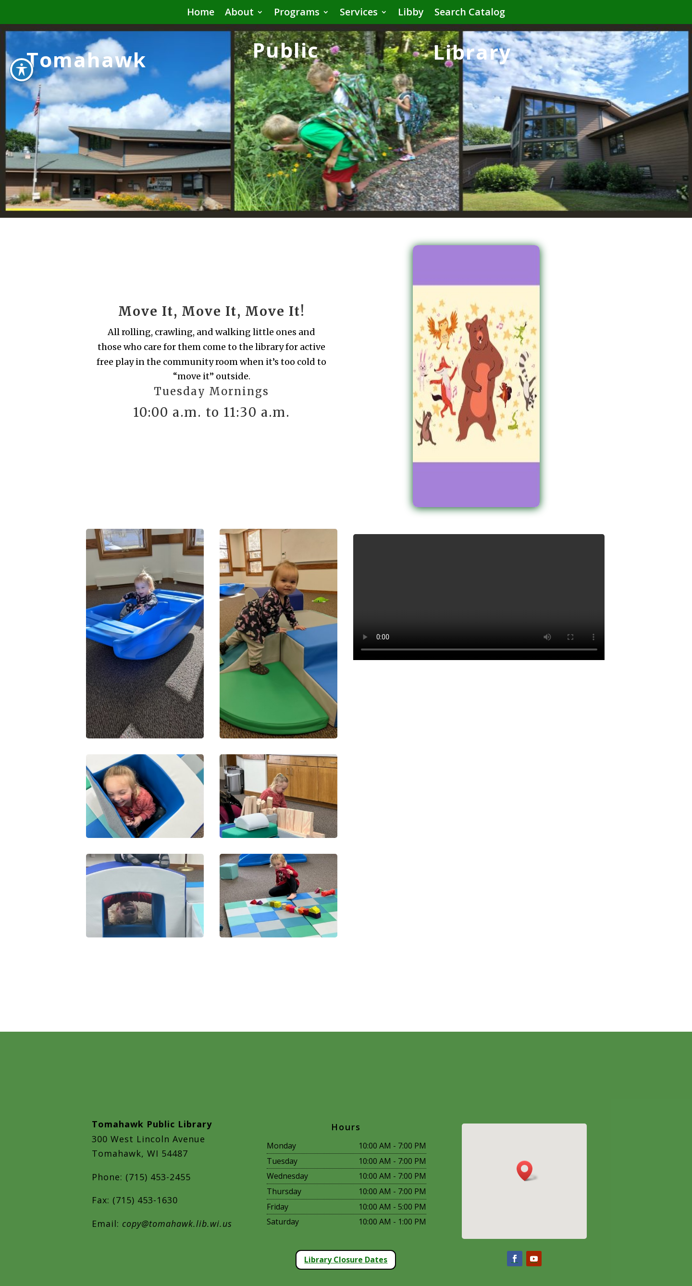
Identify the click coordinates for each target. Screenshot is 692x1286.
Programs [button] (297, 13)
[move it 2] (279, 735)
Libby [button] (411, 13)
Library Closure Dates (345, 1259)
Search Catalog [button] (469, 13)
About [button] (239, 13)
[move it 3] (145, 834)
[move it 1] (145, 735)
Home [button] (200, 13)
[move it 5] (145, 934)
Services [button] (359, 13)
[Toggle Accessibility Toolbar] (21, 69)
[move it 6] (279, 934)
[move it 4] (279, 834)
